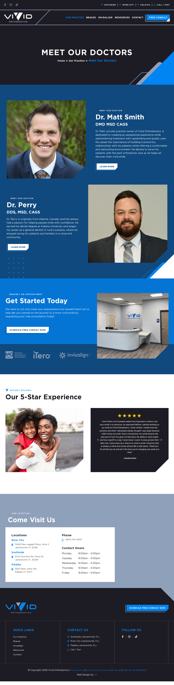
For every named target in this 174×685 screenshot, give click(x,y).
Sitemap (120, 674)
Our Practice (75, 17)
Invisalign (105, 17)
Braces (91, 17)
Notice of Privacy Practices (98, 674)
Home (59, 60)
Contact (137, 17)
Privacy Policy (74, 674)
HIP (96, 678)
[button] (98, 439)
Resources (122, 17)
